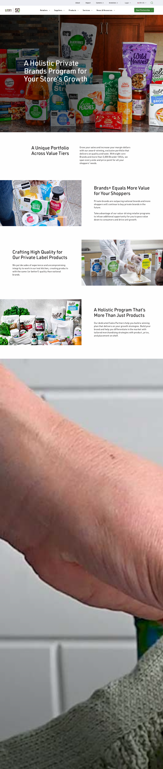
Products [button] (72, 10)
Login (129, 3)
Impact (88, 3)
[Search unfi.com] (152, 2)
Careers (101, 3)
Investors (114, 3)
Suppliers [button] (58, 10)
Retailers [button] (44, 10)
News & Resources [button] (104, 10)
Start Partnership (143, 10)
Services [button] (86, 10)
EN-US (143, 3)
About (78, 3)
